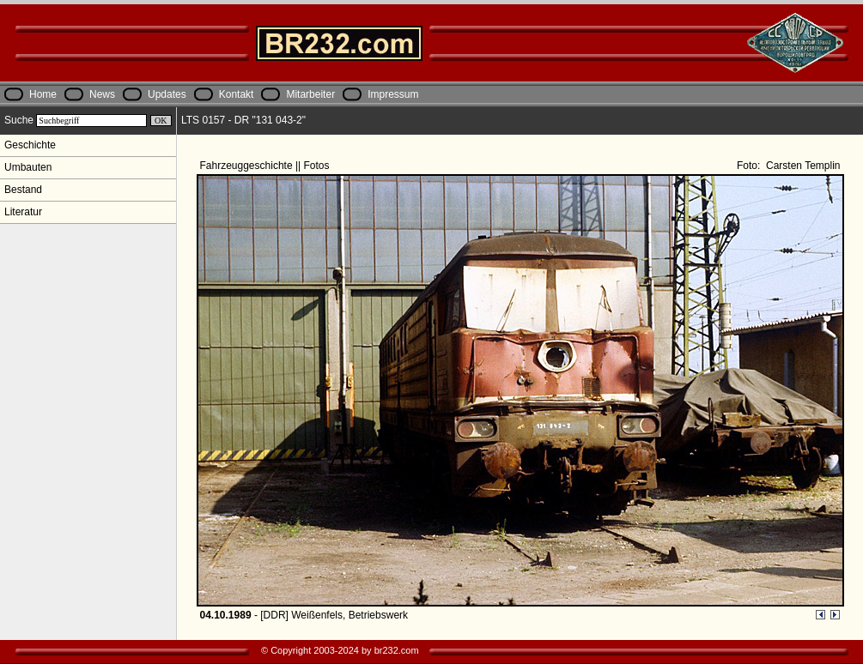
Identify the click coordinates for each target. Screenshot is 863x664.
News (102, 94)
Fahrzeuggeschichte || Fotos (266, 166)
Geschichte (30, 145)
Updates (167, 94)
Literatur (23, 212)
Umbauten (28, 167)
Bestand (23, 190)
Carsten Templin (802, 166)
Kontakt (236, 94)
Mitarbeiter (310, 94)
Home (43, 94)
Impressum (393, 94)
